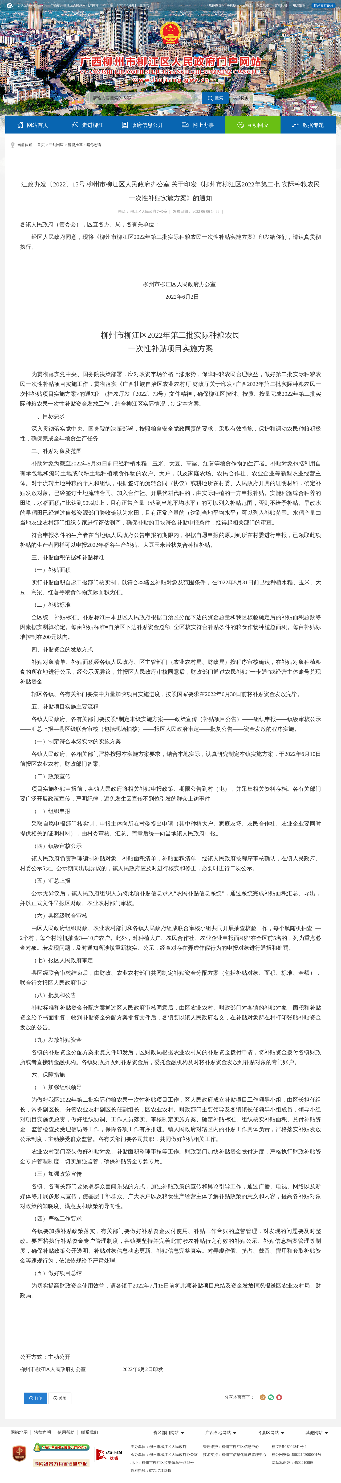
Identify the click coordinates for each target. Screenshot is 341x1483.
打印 (35, 1398)
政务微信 (215, 5)
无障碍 (246, 5)
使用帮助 (66, 1432)
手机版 (231, 5)
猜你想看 (94, 145)
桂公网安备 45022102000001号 (296, 1455)
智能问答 (281, 5)
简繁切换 (263, 5)
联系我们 (89, 1432)
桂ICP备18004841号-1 (289, 1447)
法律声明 (42, 1432)
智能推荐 (75, 145)
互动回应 (56, 145)
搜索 (215, 98)
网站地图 (19, 1432)
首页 (41, 145)
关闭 (59, 1398)
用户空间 (299, 5)
